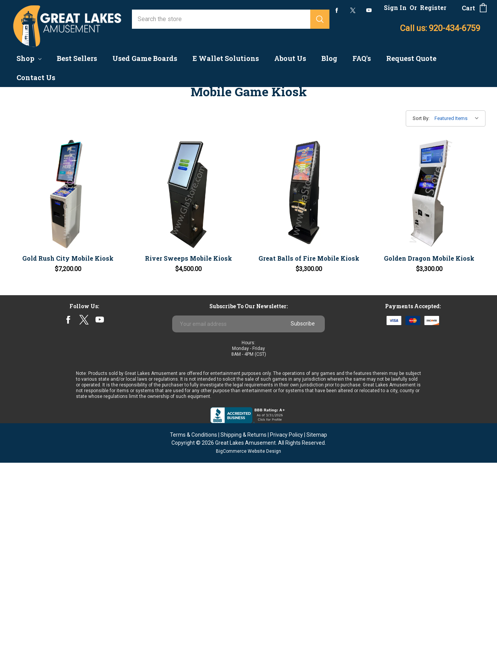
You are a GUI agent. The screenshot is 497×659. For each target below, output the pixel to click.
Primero (23, 408)
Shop (28, 58)
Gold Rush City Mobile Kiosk (158, 236)
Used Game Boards (144, 58)
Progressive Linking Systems (52, 196)
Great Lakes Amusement (245, 639)
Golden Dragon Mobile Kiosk (442, 236)
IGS (17, 363)
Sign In (395, 7)
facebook (337, 10)
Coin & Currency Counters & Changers (49, 125)
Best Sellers (77, 58)
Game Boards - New (39, 140)
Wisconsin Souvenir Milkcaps (51, 453)
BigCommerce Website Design (248, 647)
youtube (369, 10)
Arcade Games (31, 162)
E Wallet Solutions (226, 58)
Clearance (25, 297)
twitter (353, 10)
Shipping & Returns (244, 631)
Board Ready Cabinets (42, 252)
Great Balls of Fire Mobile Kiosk (348, 236)
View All (23, 475)
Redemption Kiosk (37, 285)
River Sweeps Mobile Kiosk (253, 236)
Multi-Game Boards (38, 464)
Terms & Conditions (193, 631)
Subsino (23, 430)
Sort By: (421, 118)
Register (433, 7)
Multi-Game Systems (40, 229)
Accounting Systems (39, 110)
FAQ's (361, 58)
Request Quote (411, 58)
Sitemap (316, 631)
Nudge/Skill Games (38, 274)
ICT (16, 441)
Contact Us (35, 77)
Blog (329, 58)
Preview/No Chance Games (49, 151)
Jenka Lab (26, 385)
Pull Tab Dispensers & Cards (50, 241)
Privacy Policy (286, 631)
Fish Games (28, 263)
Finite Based (29, 218)
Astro (19, 397)
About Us (290, 58)
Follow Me (26, 308)
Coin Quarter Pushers (40, 173)
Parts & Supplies (35, 319)
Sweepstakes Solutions (44, 330)
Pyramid (23, 419)
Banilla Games (31, 374)
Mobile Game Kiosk (38, 185)
